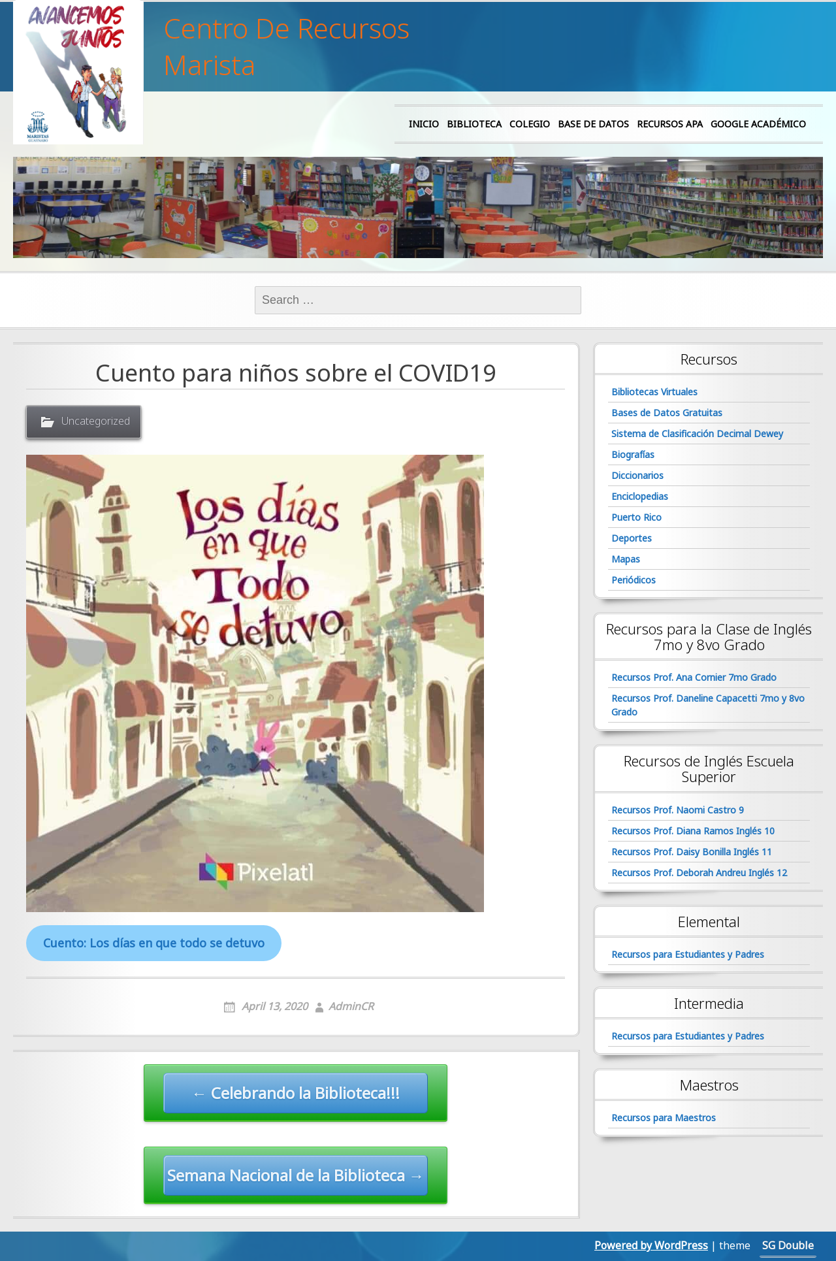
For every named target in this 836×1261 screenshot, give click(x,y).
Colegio (529, 124)
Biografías (632, 454)
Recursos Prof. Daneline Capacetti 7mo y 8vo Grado (708, 705)
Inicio (424, 124)
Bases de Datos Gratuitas (666, 412)
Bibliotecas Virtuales (654, 391)
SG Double (788, 1245)
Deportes (631, 538)
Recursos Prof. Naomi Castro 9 (677, 810)
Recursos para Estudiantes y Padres (687, 954)
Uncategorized (95, 421)
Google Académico (758, 124)
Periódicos (633, 580)
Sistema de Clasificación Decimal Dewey (697, 433)
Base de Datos (593, 124)
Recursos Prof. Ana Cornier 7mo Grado (694, 677)
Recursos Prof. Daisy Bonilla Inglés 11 (691, 851)
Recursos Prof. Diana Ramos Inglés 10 (693, 831)
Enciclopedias (639, 496)
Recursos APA (670, 124)
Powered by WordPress (651, 1245)
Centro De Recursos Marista (286, 46)
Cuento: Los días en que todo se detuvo (154, 943)
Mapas (625, 559)
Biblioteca (474, 124)
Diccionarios (637, 475)
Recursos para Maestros (663, 1117)
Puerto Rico (636, 517)
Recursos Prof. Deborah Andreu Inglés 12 (699, 872)
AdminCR (351, 1006)
